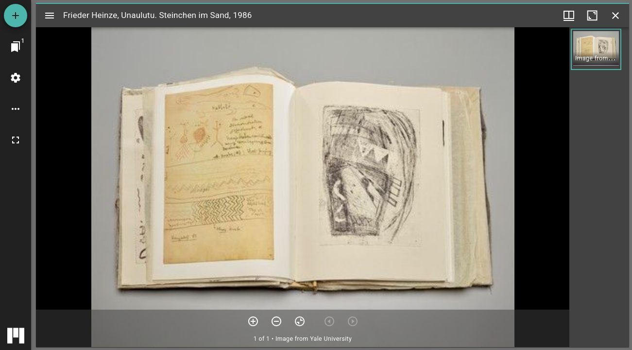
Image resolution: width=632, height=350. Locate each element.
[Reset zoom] (299, 321)
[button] (596, 49)
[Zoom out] (276, 321)
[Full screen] (15, 140)
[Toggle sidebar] (49, 15)
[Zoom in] (253, 321)
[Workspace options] (15, 109)
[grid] (599, 187)
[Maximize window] (592, 15)
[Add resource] (15, 15)
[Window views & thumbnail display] (569, 15)
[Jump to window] (15, 46)
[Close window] (615, 15)
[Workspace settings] (15, 77)
